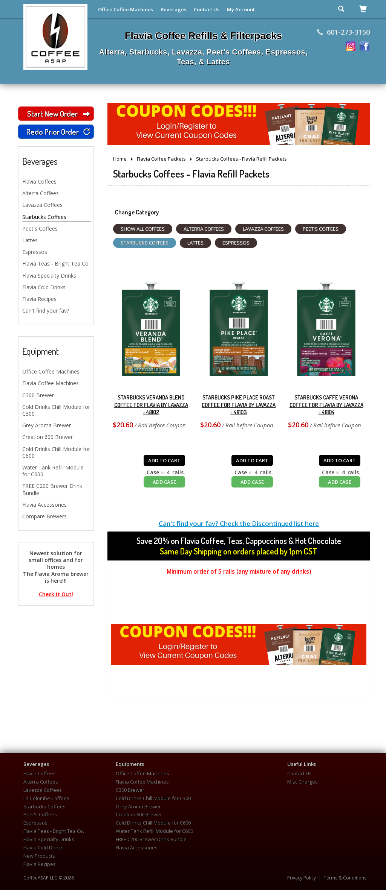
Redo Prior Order (58, 131)
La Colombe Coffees (46, 798)
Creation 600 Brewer (47, 436)
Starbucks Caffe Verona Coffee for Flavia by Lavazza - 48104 (326, 405)
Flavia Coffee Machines (50, 383)
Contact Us (206, 9)
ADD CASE (164, 481)
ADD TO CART (164, 460)
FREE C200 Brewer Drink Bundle (52, 489)
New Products (39, 856)
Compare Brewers (44, 516)
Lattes (30, 240)
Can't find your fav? (45, 310)
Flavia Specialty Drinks (49, 275)
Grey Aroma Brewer (46, 425)
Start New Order (58, 113)
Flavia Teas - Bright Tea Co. (56, 263)
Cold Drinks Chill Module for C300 (56, 410)
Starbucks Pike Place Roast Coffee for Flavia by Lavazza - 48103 (239, 405)
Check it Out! (56, 594)
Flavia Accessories (44, 504)
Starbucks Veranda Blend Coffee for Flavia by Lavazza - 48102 (151, 405)
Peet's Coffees (40, 228)
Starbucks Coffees (44, 216)
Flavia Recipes (39, 298)
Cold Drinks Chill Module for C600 (56, 452)
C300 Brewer (38, 395)
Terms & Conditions (345, 878)
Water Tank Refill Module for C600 (53, 471)
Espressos (34, 251)
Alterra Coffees (40, 193)
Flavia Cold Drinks (44, 287)
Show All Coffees (143, 228)
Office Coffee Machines (125, 9)
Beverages (173, 9)
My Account (241, 9)
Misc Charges (302, 782)
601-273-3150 (343, 32)
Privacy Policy (301, 878)
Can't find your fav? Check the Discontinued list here (239, 523)
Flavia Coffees (39, 181)
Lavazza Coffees (42, 204)
